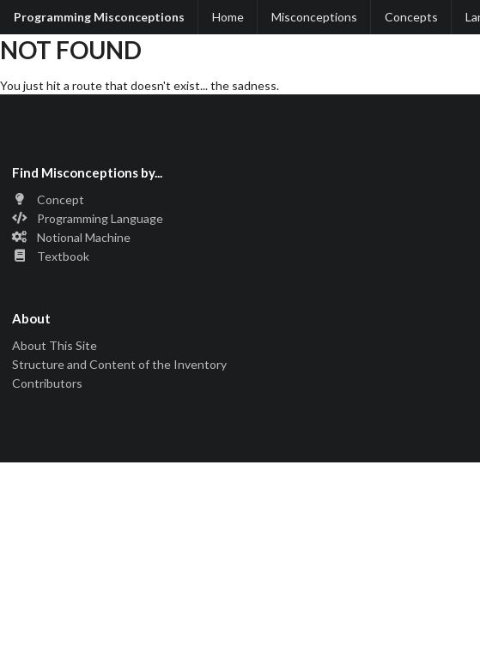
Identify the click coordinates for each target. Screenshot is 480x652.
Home (228, 16)
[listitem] (240, 201)
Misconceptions (314, 16)
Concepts (411, 16)
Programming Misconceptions (99, 16)
